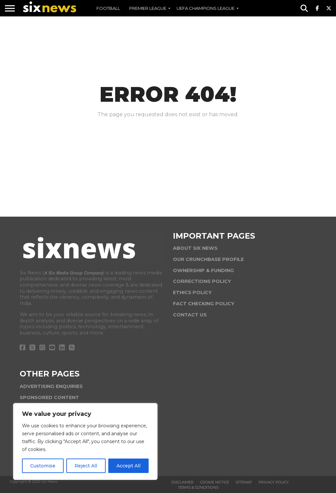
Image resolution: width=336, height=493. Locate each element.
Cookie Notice (214, 482)
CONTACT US (190, 315)
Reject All (85, 466)
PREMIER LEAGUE (147, 8)
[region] (85, 441)
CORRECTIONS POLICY (202, 281)
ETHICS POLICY (192, 292)
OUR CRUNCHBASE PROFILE (208, 259)
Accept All (128, 466)
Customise (42, 466)
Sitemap (244, 482)
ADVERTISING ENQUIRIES (51, 386)
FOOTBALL (108, 8)
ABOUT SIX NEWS (195, 248)
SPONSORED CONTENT (49, 397)
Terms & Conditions (198, 487)
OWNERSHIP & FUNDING (203, 270)
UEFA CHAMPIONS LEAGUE (206, 8)
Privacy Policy (274, 482)
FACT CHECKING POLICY (203, 304)
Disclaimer (182, 482)
